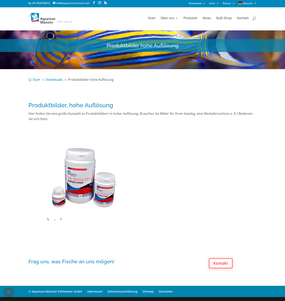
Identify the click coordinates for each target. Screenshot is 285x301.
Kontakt (243, 18)
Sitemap (148, 291)
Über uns (167, 18)
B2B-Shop (224, 18)
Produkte (190, 18)
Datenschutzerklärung (122, 291)
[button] (8, 292)
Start (151, 18)
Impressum (94, 291)
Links (212, 3)
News (207, 18)
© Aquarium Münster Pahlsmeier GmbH (55, 291)
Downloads (195, 3)
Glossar (227, 3)
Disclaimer (166, 291)
